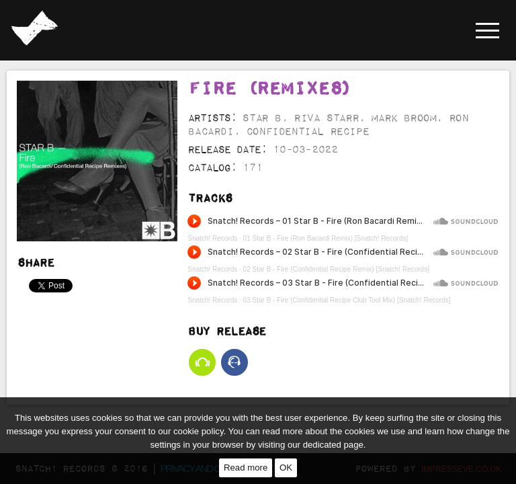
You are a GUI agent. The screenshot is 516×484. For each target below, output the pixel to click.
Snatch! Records (212, 238)
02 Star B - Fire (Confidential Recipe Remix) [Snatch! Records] (336, 269)
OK (286, 467)
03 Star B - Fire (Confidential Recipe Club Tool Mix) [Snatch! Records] (347, 300)
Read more (245, 467)
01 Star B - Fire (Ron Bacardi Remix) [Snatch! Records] (325, 238)
